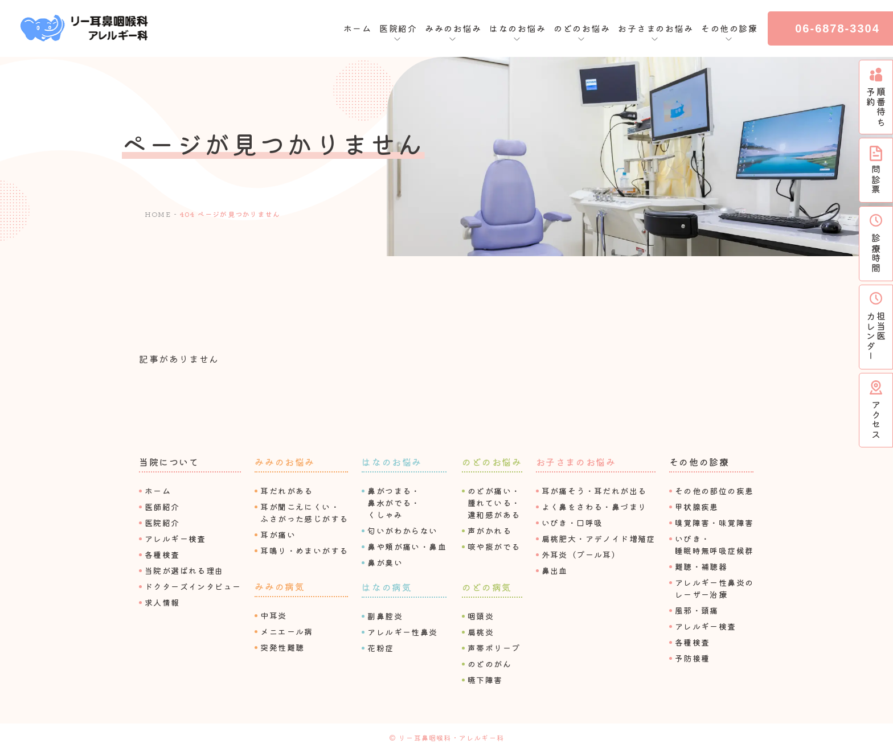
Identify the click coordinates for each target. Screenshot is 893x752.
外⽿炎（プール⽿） (581, 554)
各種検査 (162, 554)
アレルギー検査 (175, 538)
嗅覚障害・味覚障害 (714, 522)
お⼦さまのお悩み (576, 462)
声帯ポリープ (494, 648)
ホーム (357, 28)
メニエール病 (286, 631)
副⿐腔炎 (385, 616)
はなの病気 (387, 587)
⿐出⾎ (555, 570)
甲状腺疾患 (697, 506)
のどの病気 (487, 587)
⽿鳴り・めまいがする (304, 550)
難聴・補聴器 (701, 566)
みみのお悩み (285, 462)
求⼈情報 (162, 602)
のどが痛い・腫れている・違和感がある (494, 502)
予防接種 (692, 658)
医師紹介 (162, 506)
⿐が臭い (385, 562)
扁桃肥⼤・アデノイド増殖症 (599, 538)
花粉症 (380, 648)
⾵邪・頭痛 (697, 610)
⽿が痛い (278, 534)
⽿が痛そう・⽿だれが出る (594, 490)
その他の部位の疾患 (714, 490)
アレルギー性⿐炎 (402, 632)
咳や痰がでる (494, 546)
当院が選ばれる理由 (184, 570)
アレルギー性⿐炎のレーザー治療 (714, 588)
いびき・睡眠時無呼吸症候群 (714, 544)
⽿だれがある (286, 490)
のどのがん (489, 663)
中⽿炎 (273, 615)
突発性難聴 (282, 647)
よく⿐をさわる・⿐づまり (594, 506)
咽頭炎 (481, 616)
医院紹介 (162, 522)
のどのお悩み (492, 462)
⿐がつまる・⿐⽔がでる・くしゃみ (393, 502)
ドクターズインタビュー (193, 586)
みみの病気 (280, 586)
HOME (158, 214)
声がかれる (489, 530)
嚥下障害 (485, 679)
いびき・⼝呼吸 (572, 522)
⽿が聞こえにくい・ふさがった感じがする (304, 512)
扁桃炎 (481, 632)
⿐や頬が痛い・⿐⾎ (406, 546)
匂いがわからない (402, 530)
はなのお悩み (392, 462)
